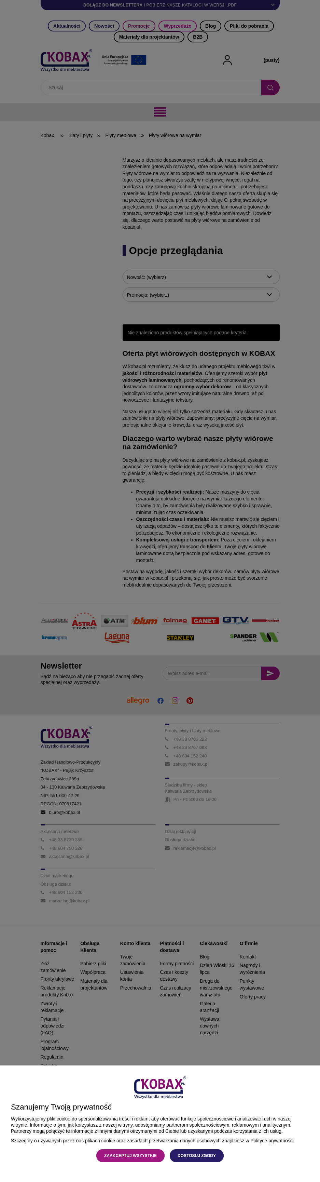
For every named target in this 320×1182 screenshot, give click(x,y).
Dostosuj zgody (197, 1155)
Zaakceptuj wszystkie (130, 1155)
